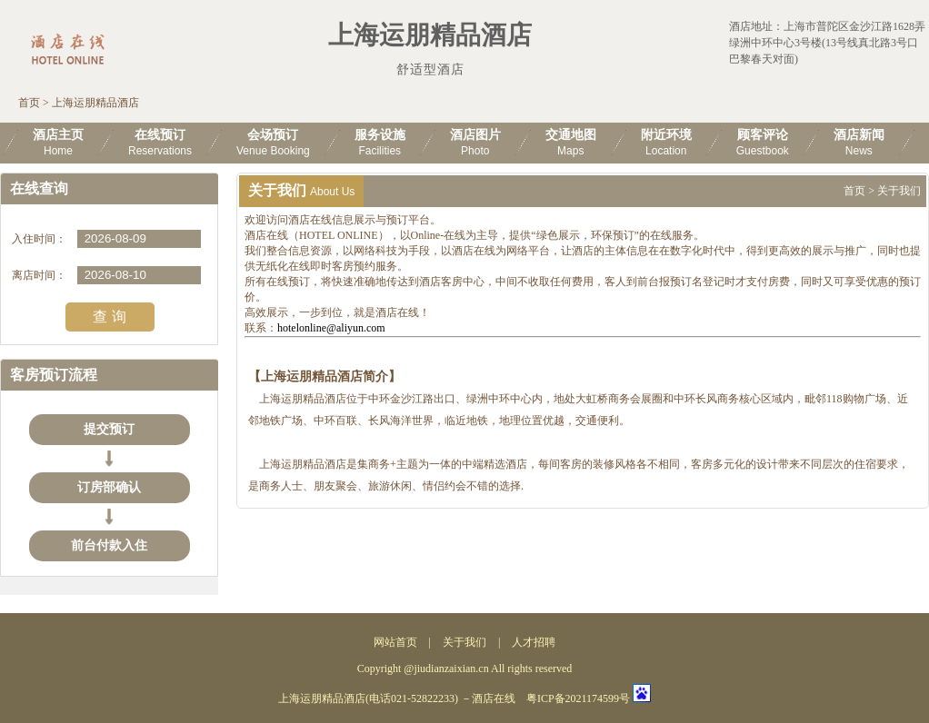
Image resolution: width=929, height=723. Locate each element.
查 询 (109, 316)
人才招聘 (533, 642)
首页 (29, 102)
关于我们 (464, 642)
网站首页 (395, 642)
